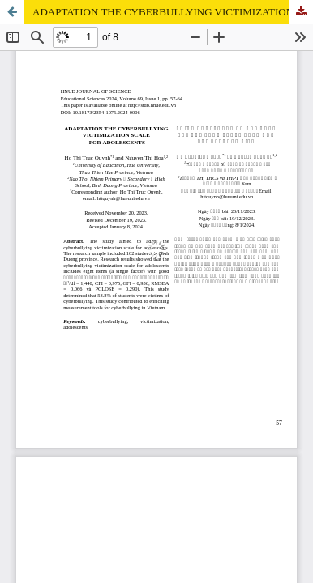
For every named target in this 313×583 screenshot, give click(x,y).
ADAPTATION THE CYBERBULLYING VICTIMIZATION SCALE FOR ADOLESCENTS (172, 12)
